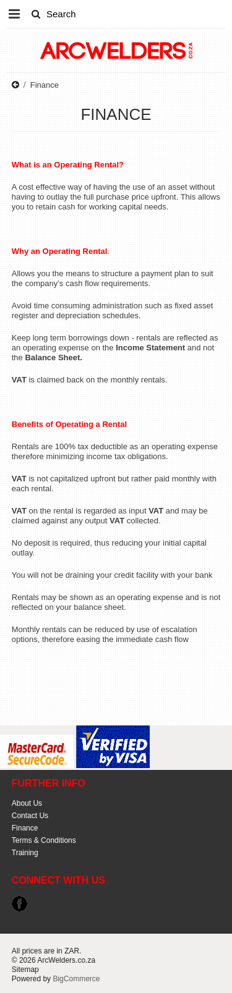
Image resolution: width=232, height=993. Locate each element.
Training (25, 852)
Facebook (19, 903)
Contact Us (30, 815)
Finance (25, 828)
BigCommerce (76, 978)
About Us (27, 803)
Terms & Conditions (44, 840)
